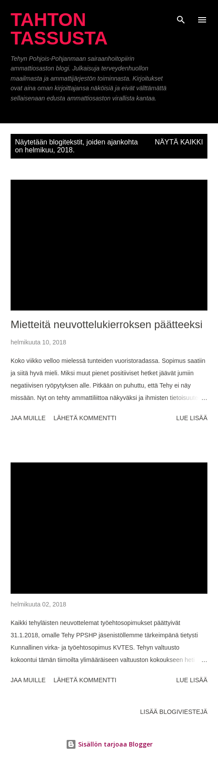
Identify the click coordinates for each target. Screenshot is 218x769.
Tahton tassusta (59, 28)
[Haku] (181, 16)
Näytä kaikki (179, 142)
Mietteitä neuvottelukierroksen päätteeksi (107, 324)
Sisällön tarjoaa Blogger (109, 744)
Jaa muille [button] (28, 417)
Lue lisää (191, 417)
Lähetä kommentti (84, 417)
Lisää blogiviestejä (173, 711)
